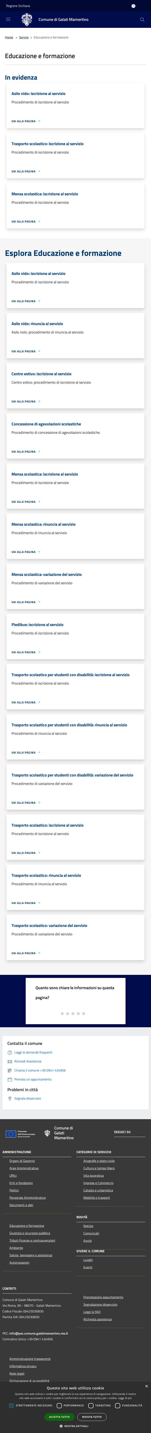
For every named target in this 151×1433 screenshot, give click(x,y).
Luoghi (88, 1259)
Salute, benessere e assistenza (30, 1255)
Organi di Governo (22, 1160)
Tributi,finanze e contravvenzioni (32, 1240)
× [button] (146, 1386)
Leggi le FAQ (92, 1311)
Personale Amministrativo (27, 1197)
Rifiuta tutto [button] (92, 1417)
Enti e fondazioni (21, 1182)
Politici (14, 1190)
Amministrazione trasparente (30, 1358)
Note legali (16, 1373)
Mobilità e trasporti (96, 1197)
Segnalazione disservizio (100, 1304)
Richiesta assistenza (97, 1319)
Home (9, 37)
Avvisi (87, 1240)
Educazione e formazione (26, 1225)
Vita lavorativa (93, 1175)
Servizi (24, 37)
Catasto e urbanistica (98, 1190)
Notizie (88, 1225)
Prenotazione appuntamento (103, 1297)
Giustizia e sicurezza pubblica (29, 1233)
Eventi (87, 1267)
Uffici (13, 1175)
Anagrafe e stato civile (99, 1160)
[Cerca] (142, 19)
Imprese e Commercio (98, 1182)
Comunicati (91, 1233)
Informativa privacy (23, 1366)
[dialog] (75, 1407)
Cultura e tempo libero (99, 1168)
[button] (76, 1426)
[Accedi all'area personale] (133, 6)
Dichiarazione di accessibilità (29, 1380)
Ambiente (16, 1247)
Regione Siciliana (18, 5)
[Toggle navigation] (8, 19)
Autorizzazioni (19, 1262)
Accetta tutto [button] (59, 1417)
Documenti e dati (21, 1204)
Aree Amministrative (24, 1168)
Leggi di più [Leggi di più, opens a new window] (125, 1398)
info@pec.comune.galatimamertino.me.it (38, 1333)
